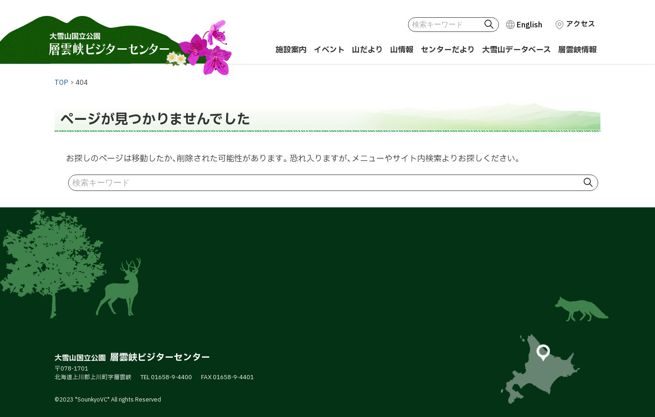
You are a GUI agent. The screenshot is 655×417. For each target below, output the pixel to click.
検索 (491, 24)
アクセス (580, 24)
